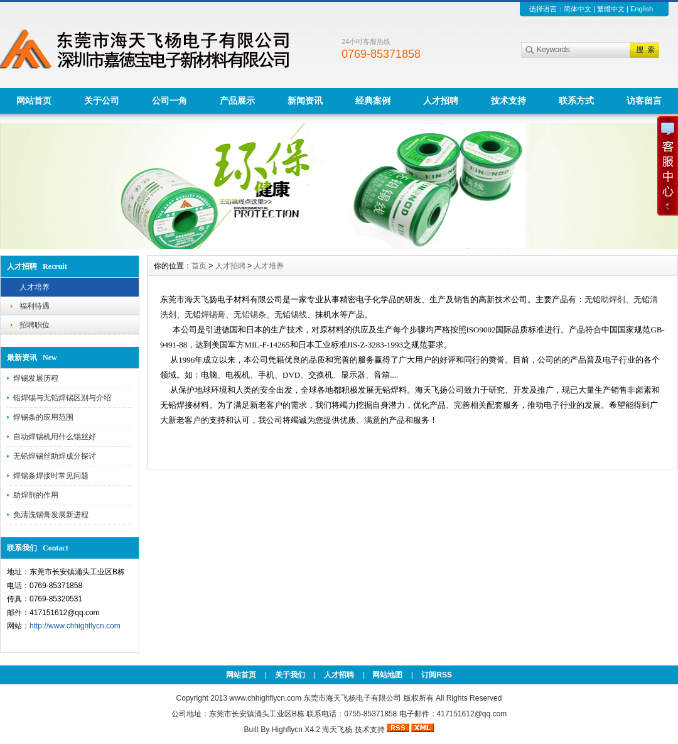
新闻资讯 (305, 101)
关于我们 (290, 674)
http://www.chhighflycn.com (75, 625)
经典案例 (372, 101)
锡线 (299, 314)
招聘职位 (34, 324)
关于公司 (101, 101)
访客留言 (644, 101)
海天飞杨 (337, 729)
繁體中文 (611, 9)
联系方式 (576, 101)
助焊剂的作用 (35, 495)
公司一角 (169, 101)
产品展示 (237, 101)
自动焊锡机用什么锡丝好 (54, 436)
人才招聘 (440, 101)
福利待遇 (34, 306)
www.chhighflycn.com (265, 698)
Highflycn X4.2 (296, 729)
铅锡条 (254, 314)
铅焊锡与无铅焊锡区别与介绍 (62, 397)
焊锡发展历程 (35, 378)
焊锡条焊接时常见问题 (51, 475)
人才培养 (34, 287)
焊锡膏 (213, 314)
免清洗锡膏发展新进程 (51, 514)
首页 (199, 265)
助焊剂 (613, 299)
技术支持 (508, 101)
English (641, 9)
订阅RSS (436, 674)
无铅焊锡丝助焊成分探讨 (54, 456)
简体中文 (577, 9)
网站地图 (387, 674)
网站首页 (33, 101)
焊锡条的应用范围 (43, 417)
